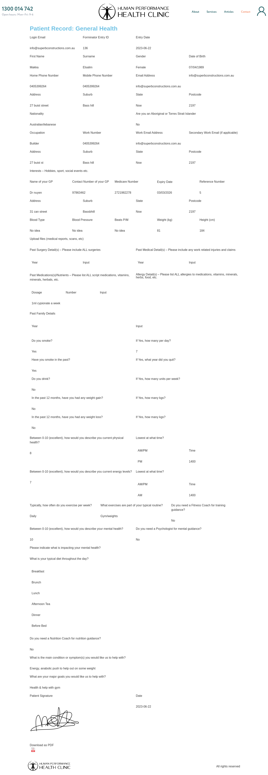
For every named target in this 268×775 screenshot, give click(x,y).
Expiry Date (165, 181)
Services (212, 12)
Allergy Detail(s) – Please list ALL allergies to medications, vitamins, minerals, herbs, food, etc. (187, 276)
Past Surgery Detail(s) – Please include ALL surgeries (65, 249)
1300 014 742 (17, 9)
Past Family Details (42, 313)
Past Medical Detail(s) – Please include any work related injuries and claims (185, 249)
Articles (229, 12)
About (195, 12)
